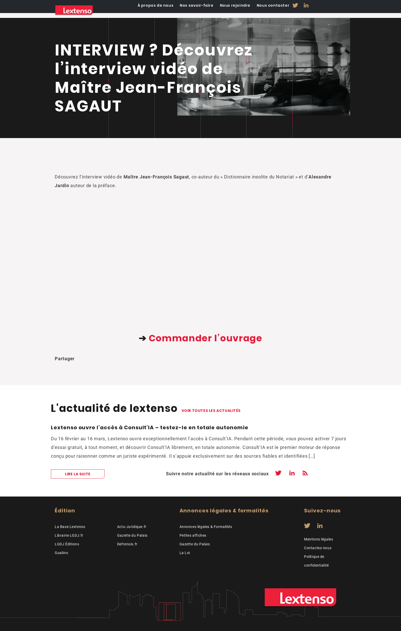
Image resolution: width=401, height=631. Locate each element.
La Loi (185, 553)
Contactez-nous (317, 548)
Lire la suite (78, 474)
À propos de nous (189, 10)
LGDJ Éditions (67, 544)
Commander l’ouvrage (205, 338)
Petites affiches (193, 535)
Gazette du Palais (132, 535)
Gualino (61, 553)
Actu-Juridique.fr (132, 527)
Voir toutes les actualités (211, 410)
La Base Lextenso (70, 527)
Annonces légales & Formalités (206, 527)
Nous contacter (305, 10)
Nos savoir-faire (230, 10)
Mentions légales (318, 539)
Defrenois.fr (127, 544)
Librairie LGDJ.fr (69, 535)
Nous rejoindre (268, 10)
